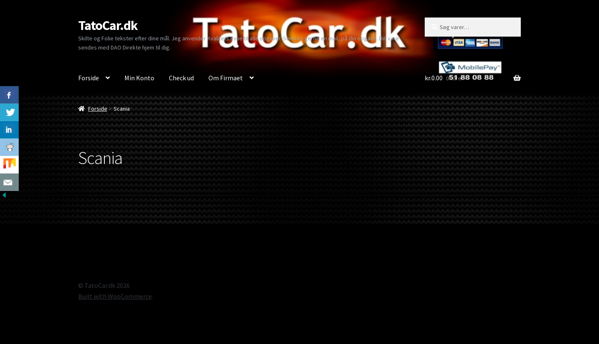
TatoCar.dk (108, 25)
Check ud (181, 78)
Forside (88, 78)
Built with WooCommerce (115, 296)
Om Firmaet (225, 78)
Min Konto (139, 78)
